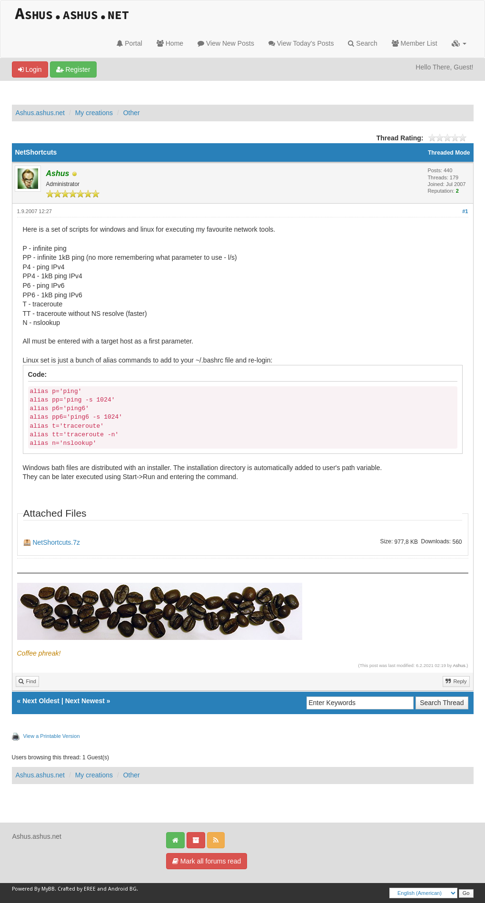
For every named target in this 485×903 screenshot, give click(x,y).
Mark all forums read (206, 861)
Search (362, 43)
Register (73, 69)
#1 (465, 211)
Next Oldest (40, 701)
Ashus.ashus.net (40, 113)
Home (170, 43)
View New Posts (226, 43)
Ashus (459, 665)
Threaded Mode (449, 152)
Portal (129, 43)
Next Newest (85, 701)
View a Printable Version (51, 736)
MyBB (48, 889)
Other (131, 113)
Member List (414, 43)
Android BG (122, 889)
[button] (459, 43)
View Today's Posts (301, 43)
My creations (94, 113)
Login (30, 69)
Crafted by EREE (77, 889)
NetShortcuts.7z (56, 542)
